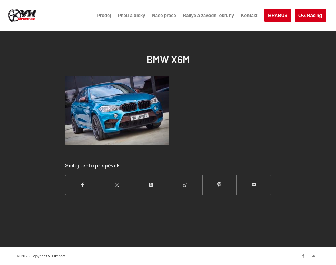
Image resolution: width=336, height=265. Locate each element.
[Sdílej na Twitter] (117, 184)
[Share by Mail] (254, 184)
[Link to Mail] (313, 256)
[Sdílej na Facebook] (82, 184)
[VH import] (22, 15)
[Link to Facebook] (303, 256)
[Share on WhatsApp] (185, 184)
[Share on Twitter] (151, 184)
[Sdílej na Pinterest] (219, 184)
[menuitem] (103, 15)
